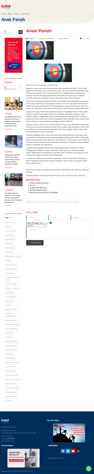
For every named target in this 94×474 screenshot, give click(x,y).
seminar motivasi (73, 201)
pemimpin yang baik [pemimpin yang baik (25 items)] (11, 341)
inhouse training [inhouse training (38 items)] (10, 239)
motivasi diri (41, 201)
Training (8, 113)
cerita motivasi (31, 201)
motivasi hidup (51, 201)
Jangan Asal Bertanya (38, 188)
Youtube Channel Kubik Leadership (72, 175)
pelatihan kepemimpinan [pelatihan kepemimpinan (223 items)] (13, 324)
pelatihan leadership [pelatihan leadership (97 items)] (11, 328)
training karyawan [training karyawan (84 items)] (11, 383)
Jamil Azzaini (35, 85)
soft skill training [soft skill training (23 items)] (10, 371)
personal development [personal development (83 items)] (12, 350)
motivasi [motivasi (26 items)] (8, 288)
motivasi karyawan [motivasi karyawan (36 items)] (11, 296)
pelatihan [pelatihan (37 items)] (8, 305)
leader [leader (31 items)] (18, 256)
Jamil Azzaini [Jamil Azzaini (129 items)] (9, 243)
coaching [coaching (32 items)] (8, 226)
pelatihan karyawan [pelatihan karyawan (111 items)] (11, 320)
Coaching (8, 152)
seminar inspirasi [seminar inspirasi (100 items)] (10, 358)
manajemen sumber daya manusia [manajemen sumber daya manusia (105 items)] (13, 279)
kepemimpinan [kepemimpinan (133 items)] (10, 248)
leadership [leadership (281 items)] (8, 260)
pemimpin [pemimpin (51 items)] (8, 337)
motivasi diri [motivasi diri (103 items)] (16, 288)
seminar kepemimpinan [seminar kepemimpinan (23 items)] (12, 362)
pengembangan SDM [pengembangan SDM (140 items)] (11, 345)
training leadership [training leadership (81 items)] (11, 392)
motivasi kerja (62, 201)
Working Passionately (38, 190)
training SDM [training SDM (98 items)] (9, 400)
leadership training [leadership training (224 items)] (11, 269)
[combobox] (13, 88)
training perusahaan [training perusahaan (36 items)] (11, 396)
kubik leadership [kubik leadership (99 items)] (10, 256)
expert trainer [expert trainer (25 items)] (9, 235)
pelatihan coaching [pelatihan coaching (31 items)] (11, 309)
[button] (51, 223)
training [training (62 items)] (18, 379)
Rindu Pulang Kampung (39, 183)
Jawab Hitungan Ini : (34, 223)
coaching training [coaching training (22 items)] (10, 231)
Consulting (9, 190)
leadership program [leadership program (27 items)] (11, 264)
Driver (32, 185)
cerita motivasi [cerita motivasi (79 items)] (10, 222)
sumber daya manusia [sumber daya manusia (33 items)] (12, 375)
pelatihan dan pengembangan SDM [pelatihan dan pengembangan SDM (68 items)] (11, 315)
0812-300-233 (11, 438)
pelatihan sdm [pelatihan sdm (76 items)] (10, 333)
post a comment (34, 242)
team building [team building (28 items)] (9, 379)
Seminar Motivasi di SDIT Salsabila (44, 192)
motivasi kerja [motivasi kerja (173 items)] (10, 301)
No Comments (85, 38)
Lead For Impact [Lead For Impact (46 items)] (10, 273)
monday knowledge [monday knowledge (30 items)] (11, 284)
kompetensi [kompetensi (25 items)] (9, 252)
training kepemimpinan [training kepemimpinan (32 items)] (12, 388)
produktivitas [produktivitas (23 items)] (9, 354)
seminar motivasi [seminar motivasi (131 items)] (10, 366)
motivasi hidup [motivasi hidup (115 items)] (10, 292)
